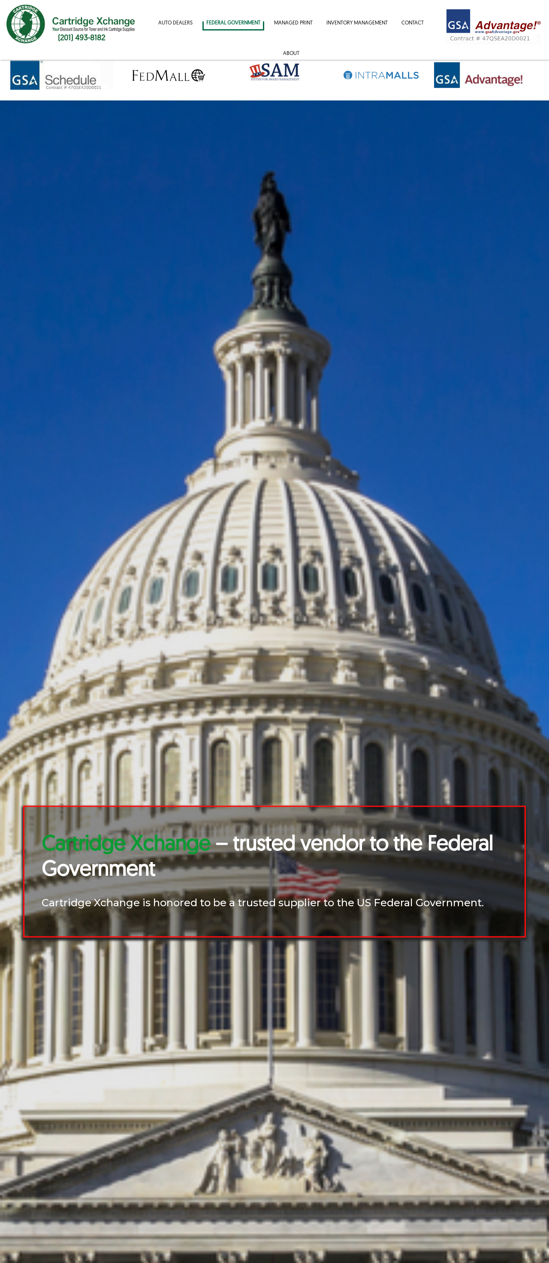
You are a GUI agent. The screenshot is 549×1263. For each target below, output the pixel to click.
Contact (412, 23)
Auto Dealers (175, 23)
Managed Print (293, 23)
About (291, 53)
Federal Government (233, 23)
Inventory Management (357, 23)
